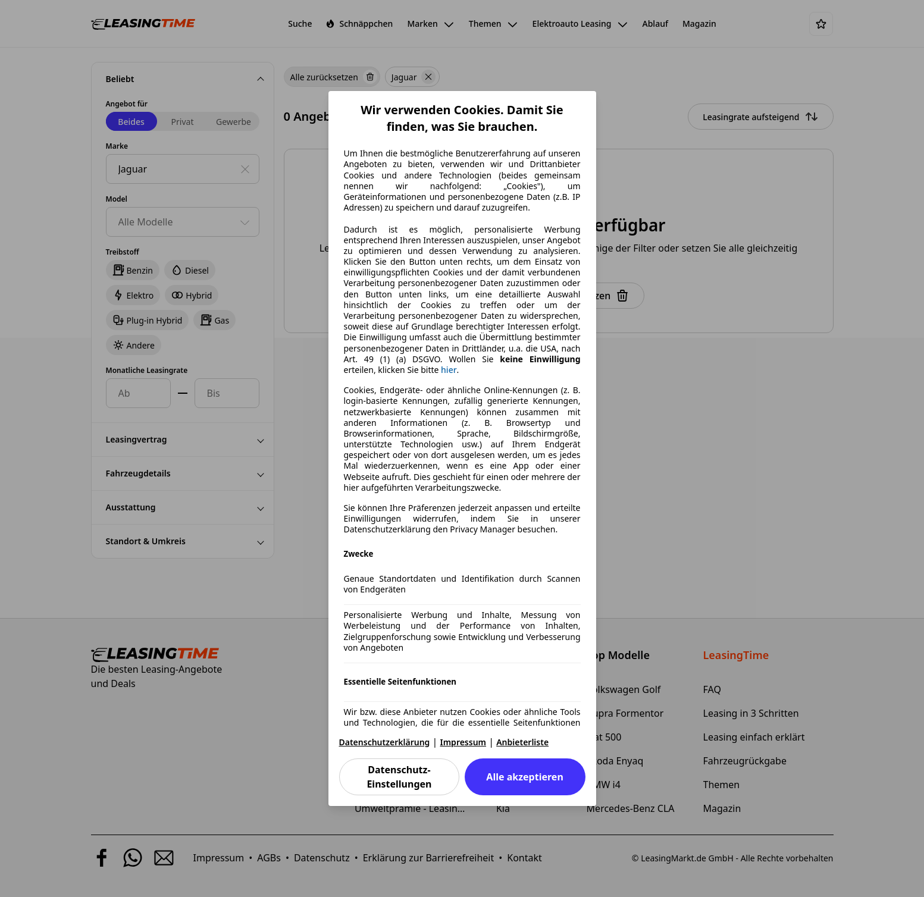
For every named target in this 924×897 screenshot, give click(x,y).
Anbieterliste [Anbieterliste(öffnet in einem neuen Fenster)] (522, 742)
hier (449, 370)
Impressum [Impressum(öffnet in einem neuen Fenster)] (463, 742)
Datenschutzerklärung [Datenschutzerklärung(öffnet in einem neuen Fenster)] (384, 742)
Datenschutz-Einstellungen (399, 777)
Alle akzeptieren (524, 776)
